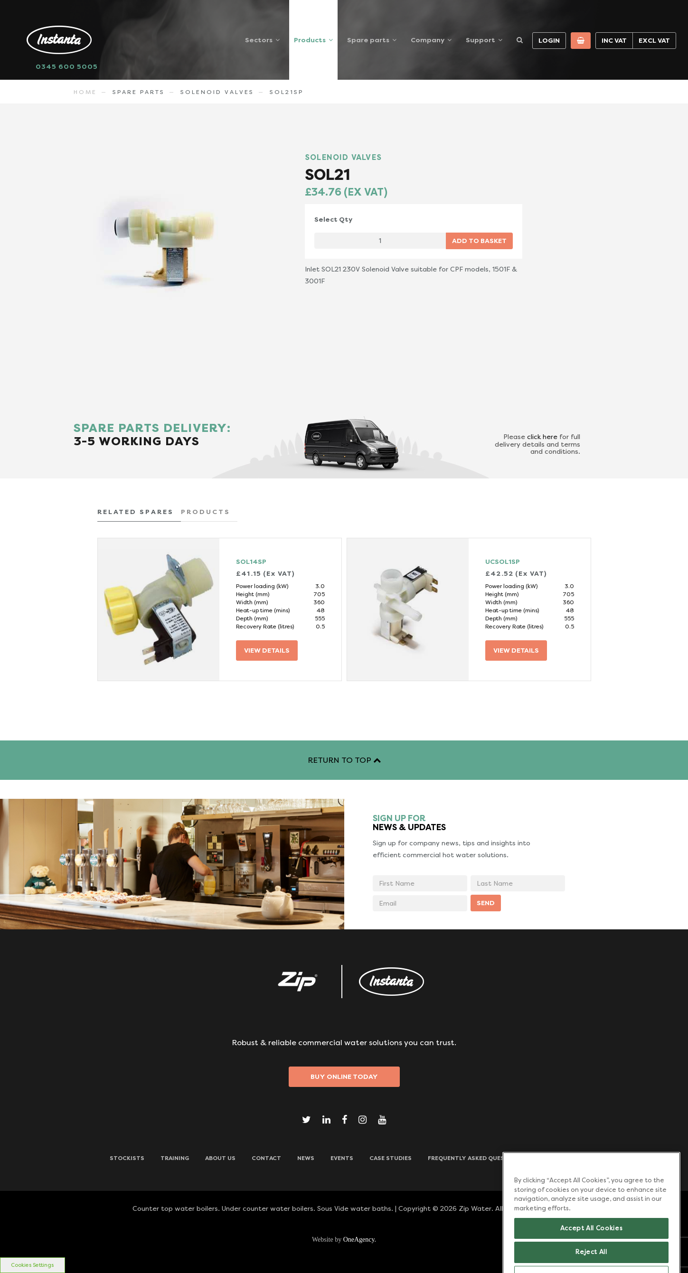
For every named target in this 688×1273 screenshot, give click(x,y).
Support (480, 40)
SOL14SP (251, 561)
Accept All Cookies (591, 1248)
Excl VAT (654, 40)
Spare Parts (139, 92)
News (305, 1158)
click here (542, 436)
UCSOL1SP (502, 561)
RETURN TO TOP (344, 760)
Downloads (558, 1158)
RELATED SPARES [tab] (135, 511)
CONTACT (266, 1158)
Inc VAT (614, 40)
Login (549, 40)
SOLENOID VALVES (217, 92)
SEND (486, 903)
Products (310, 40)
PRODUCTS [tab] (205, 511)
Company (427, 40)
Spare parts (368, 40)
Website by (344, 1239)
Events (341, 1158)
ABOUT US (220, 1158)
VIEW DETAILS (267, 650)
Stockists (127, 1158)
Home (85, 92)
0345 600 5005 (67, 66)
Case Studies (390, 1158)
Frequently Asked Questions (475, 1158)
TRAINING (174, 1158)
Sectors (259, 40)
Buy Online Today (344, 1076)
